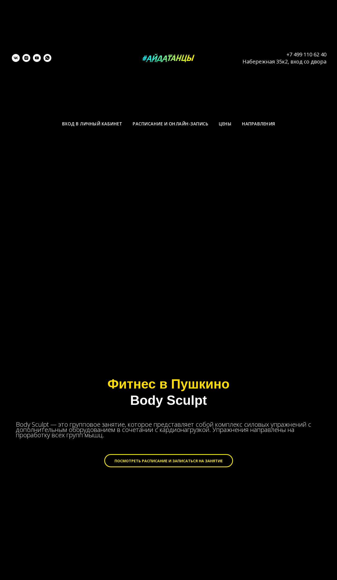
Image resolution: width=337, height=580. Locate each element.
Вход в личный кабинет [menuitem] (92, 124)
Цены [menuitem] (225, 124)
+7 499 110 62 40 (306, 54)
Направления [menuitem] (258, 124)
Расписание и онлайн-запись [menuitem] (170, 124)
